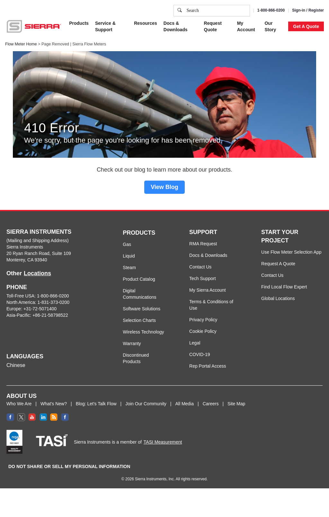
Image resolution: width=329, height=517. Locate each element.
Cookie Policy (203, 331)
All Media (184, 403)
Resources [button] (145, 23)
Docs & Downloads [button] (176, 26)
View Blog (164, 187)
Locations (37, 273)
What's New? (53, 403)
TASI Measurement (163, 442)
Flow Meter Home (21, 44)
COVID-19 (199, 354)
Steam (129, 267)
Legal (194, 342)
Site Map (236, 403)
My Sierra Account (207, 290)
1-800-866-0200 (271, 10)
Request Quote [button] (213, 26)
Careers (211, 403)
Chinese (15, 365)
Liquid (129, 255)
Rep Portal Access (207, 366)
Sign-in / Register (308, 10)
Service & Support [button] (105, 26)
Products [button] (79, 23)
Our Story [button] (270, 26)
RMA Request (203, 243)
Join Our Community (145, 403)
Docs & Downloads (208, 255)
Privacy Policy (203, 319)
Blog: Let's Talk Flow (96, 403)
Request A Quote (278, 263)
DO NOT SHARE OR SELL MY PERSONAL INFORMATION (69, 466)
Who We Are (18, 403)
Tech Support (202, 278)
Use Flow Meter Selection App (291, 252)
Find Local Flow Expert (284, 286)
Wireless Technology (143, 331)
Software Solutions (141, 308)
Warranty (132, 343)
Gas (127, 244)
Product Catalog (139, 279)
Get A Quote (306, 26)
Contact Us (200, 266)
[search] (179, 10)
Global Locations (278, 298)
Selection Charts (139, 320)
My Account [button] (246, 26)
